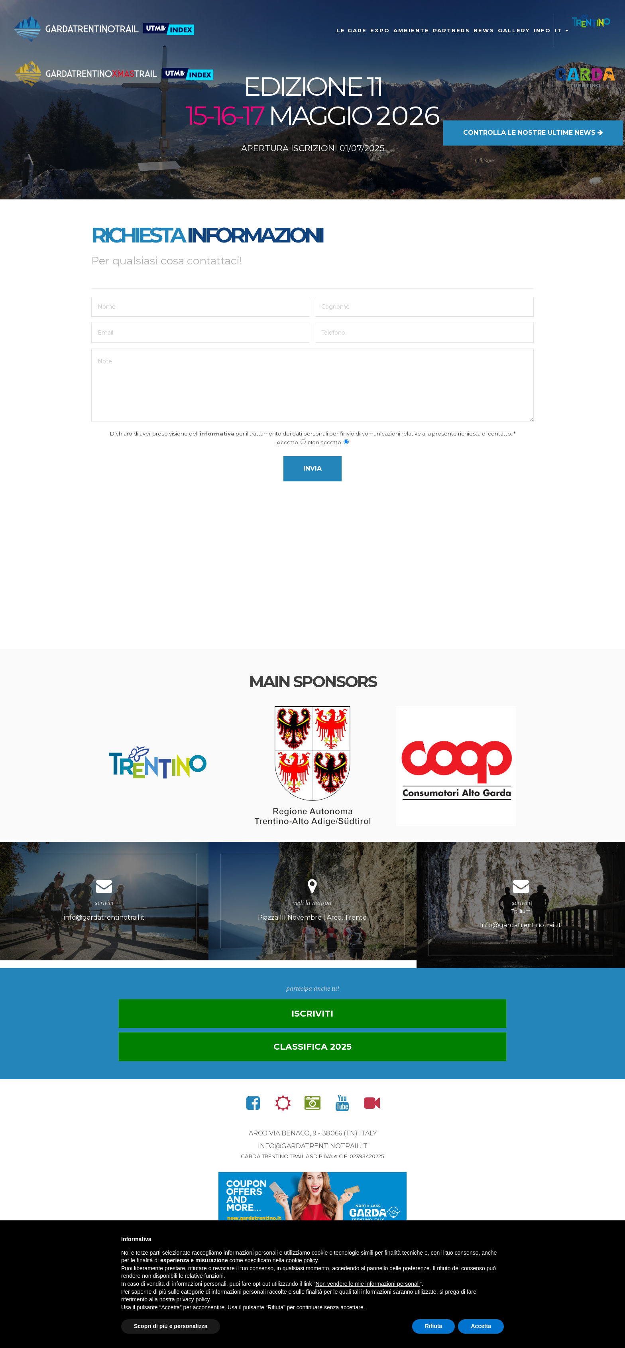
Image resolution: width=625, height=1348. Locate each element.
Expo (380, 30)
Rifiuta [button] (433, 1326)
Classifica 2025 (419, 1046)
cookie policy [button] (301, 1260)
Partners (451, 30)
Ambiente (411, 30)
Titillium (521, 921)
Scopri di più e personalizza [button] (170, 1326)
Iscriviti (206, 1046)
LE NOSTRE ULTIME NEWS (533, 114)
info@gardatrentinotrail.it (313, 1147)
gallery (514, 30)
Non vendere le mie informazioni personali (367, 1284)
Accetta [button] (481, 1326)
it (561, 30)
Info (542, 30)
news (484, 30)
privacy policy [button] (193, 1299)
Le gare (351, 30)
